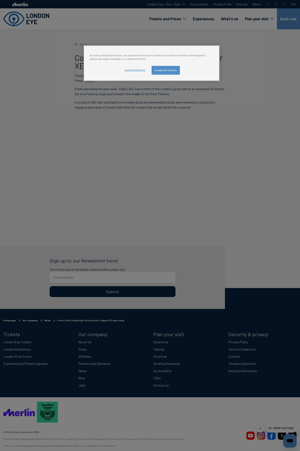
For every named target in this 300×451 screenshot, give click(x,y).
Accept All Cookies (166, 70)
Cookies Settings (135, 70)
